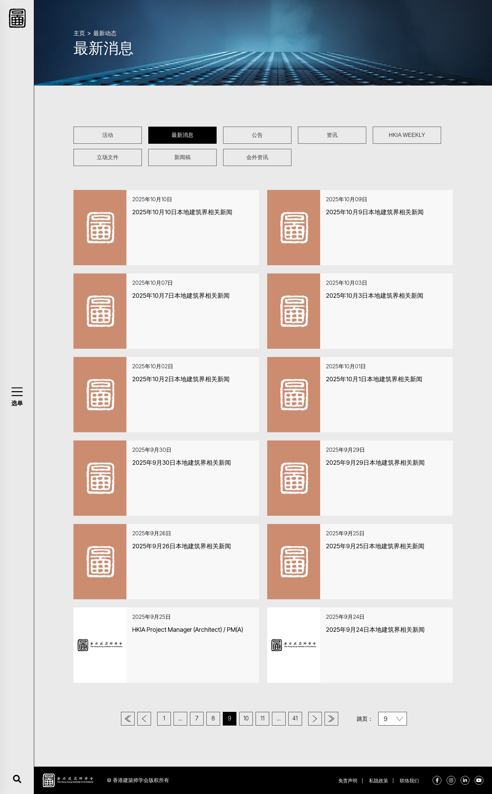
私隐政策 (378, 780)
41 (295, 718)
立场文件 (108, 157)
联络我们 (409, 780)
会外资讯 (257, 157)
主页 (79, 33)
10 (246, 718)
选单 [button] (17, 403)
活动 (107, 135)
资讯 (332, 135)
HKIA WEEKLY (407, 135)
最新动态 (105, 33)
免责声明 (347, 780)
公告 (257, 135)
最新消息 (182, 135)
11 (262, 718)
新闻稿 (182, 157)
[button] (17, 391)
